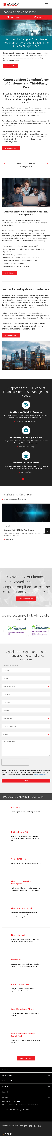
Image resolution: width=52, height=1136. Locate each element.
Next (49, 631)
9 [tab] (41, 635)
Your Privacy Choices (11, 1101)
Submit (26, 781)
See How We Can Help (26, 599)
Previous (3, 631)
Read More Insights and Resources (15, 499)
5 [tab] (34, 635)
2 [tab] (28, 635)
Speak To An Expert (11, 148)
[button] (26, 686)
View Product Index (26, 1058)
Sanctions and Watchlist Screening (26, 412)
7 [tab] (37, 635)
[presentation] (15, 762)
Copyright (5, 1125)
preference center (39, 775)
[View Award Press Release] (14, 630)
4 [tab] (32, 635)
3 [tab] (30, 635)
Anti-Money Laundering (26, 437)
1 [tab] (26, 635)
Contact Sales (10, 66)
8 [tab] (39, 635)
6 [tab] (35, 635)
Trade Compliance (26, 462)
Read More (9, 539)
